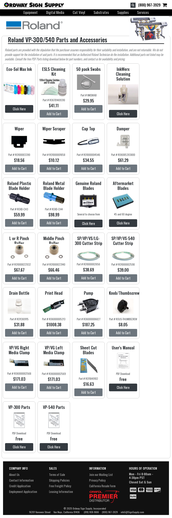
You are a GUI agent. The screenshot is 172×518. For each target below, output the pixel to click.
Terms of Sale (57, 474)
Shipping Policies (59, 480)
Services (143, 12)
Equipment (31, 12)
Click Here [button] (19, 108)
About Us (14, 474)
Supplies (123, 12)
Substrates (101, 12)
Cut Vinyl (79, 12)
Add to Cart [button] (54, 113)
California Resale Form (102, 486)
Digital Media (55, 12)
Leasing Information (61, 491)
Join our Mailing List (101, 474)
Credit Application (20, 486)
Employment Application (23, 491)
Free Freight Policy (60, 486)
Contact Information (21, 480)
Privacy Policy (97, 480)
